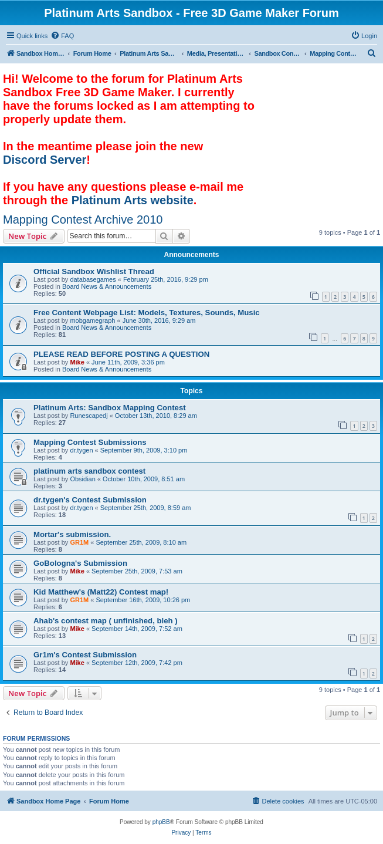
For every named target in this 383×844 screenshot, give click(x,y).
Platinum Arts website (133, 200)
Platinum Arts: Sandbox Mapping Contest (109, 407)
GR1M (79, 542)
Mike (77, 362)
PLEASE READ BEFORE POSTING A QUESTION (121, 354)
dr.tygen (81, 450)
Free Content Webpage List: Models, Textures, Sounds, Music (146, 312)
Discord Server (44, 159)
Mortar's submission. (72, 534)
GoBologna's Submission (80, 563)
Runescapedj (88, 415)
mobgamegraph (92, 320)
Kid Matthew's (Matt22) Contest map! (100, 592)
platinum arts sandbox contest (89, 471)
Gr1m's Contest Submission (85, 654)
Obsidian (82, 478)
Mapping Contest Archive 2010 (82, 219)
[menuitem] (62, 36)
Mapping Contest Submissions (90, 442)
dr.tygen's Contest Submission (90, 499)
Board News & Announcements (106, 286)
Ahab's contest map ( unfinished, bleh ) (105, 620)
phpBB (161, 822)
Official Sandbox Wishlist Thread (93, 271)
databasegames (93, 279)
